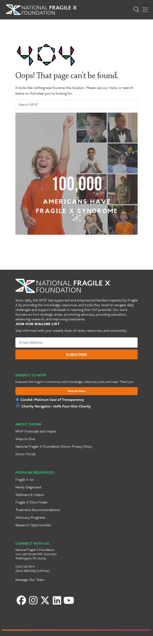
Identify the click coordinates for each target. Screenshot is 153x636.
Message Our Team (29, 579)
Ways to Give (25, 438)
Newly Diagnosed (28, 487)
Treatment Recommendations (37, 509)
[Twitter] (45, 600)
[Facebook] (21, 600)
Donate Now (77, 391)
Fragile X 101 (24, 479)
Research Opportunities (33, 524)
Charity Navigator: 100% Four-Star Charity (56, 406)
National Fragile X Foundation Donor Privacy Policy (53, 446)
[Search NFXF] (71, 104)
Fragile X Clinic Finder (31, 502)
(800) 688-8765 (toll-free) (32, 571)
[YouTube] (69, 600)
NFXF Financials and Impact (35, 431)
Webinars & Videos (29, 494)
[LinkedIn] (57, 600)
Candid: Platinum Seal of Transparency (52, 399)
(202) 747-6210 (25, 566)
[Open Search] (138, 9)
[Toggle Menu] (145, 10)
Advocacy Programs (30, 517)
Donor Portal (25, 453)
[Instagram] (33, 600)
